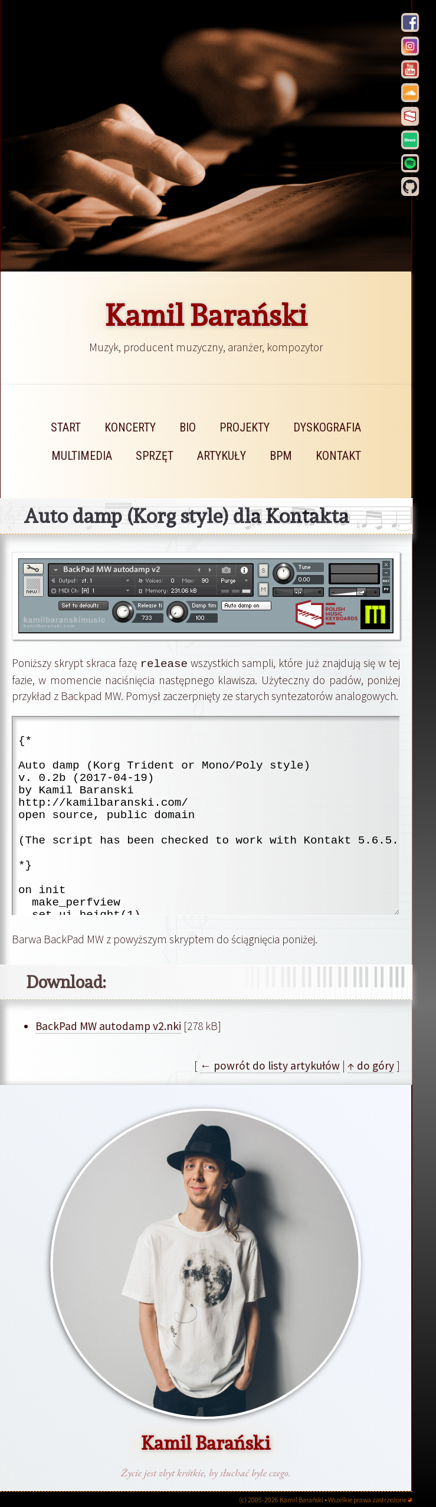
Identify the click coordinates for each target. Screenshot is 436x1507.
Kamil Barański (206, 315)
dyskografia (327, 427)
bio (187, 427)
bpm (281, 456)
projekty (244, 427)
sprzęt (154, 456)
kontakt (338, 456)
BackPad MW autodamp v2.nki (108, 1025)
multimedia (81, 456)
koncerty (130, 427)
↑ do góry (371, 1065)
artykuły (221, 456)
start (66, 427)
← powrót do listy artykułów (270, 1065)
